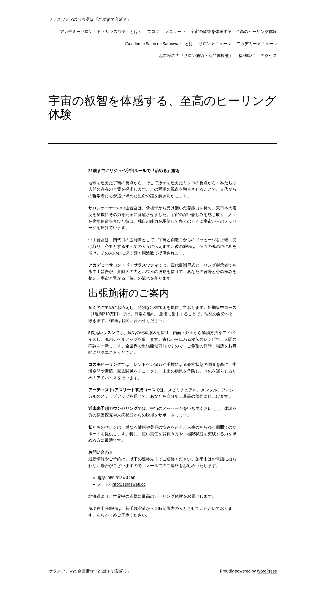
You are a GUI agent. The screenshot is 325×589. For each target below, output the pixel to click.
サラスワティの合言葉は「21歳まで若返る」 (89, 19)
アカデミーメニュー (254, 43)
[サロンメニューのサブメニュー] (229, 44)
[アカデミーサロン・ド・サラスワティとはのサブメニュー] (140, 31)
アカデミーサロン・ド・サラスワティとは (99, 31)
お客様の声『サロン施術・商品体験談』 (196, 55)
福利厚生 (247, 55)
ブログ (153, 31)
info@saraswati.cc (128, 484)
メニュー (173, 31)
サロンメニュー (213, 43)
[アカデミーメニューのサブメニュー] (275, 44)
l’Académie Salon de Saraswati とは (159, 43)
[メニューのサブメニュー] (184, 31)
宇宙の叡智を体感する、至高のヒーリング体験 (234, 31)
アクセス (269, 55)
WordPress (267, 571)
